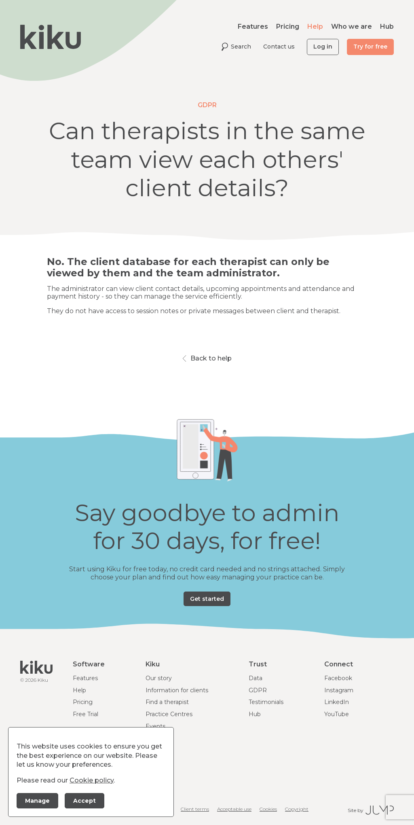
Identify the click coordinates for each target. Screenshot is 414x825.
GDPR (258, 690)
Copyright (296, 809)
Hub (387, 26)
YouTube (336, 714)
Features (253, 26)
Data (255, 678)
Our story (159, 678)
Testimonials (266, 702)
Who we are (351, 26)
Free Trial (85, 714)
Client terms (195, 809)
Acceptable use (234, 809)
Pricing (287, 26)
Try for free (370, 46)
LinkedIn (336, 702)
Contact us (279, 46)
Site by (371, 810)
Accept (84, 800)
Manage (37, 800)
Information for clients (177, 690)
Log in (322, 46)
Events (155, 726)
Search (236, 46)
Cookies (268, 809)
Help (315, 26)
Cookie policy (92, 780)
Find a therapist (167, 702)
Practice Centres (169, 714)
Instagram (338, 690)
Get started (207, 598)
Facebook (338, 678)
